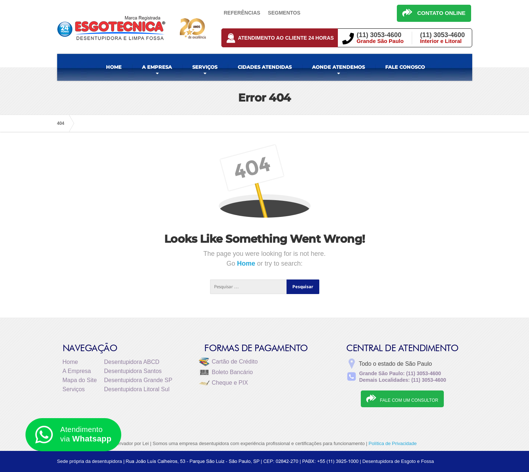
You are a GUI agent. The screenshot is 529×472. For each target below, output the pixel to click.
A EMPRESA (157, 67)
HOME (114, 67)
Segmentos (284, 13)
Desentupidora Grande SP (138, 380)
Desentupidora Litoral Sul (137, 389)
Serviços (74, 389)
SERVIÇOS (204, 67)
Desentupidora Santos (133, 371)
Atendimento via (73, 435)
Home (247, 263)
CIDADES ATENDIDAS (265, 67)
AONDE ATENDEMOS (338, 67)
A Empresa (77, 371)
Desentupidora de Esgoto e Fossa (398, 461)
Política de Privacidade (392, 443)
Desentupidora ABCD (131, 362)
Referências (242, 13)
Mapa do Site (80, 380)
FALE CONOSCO (405, 67)
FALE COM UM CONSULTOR (402, 398)
